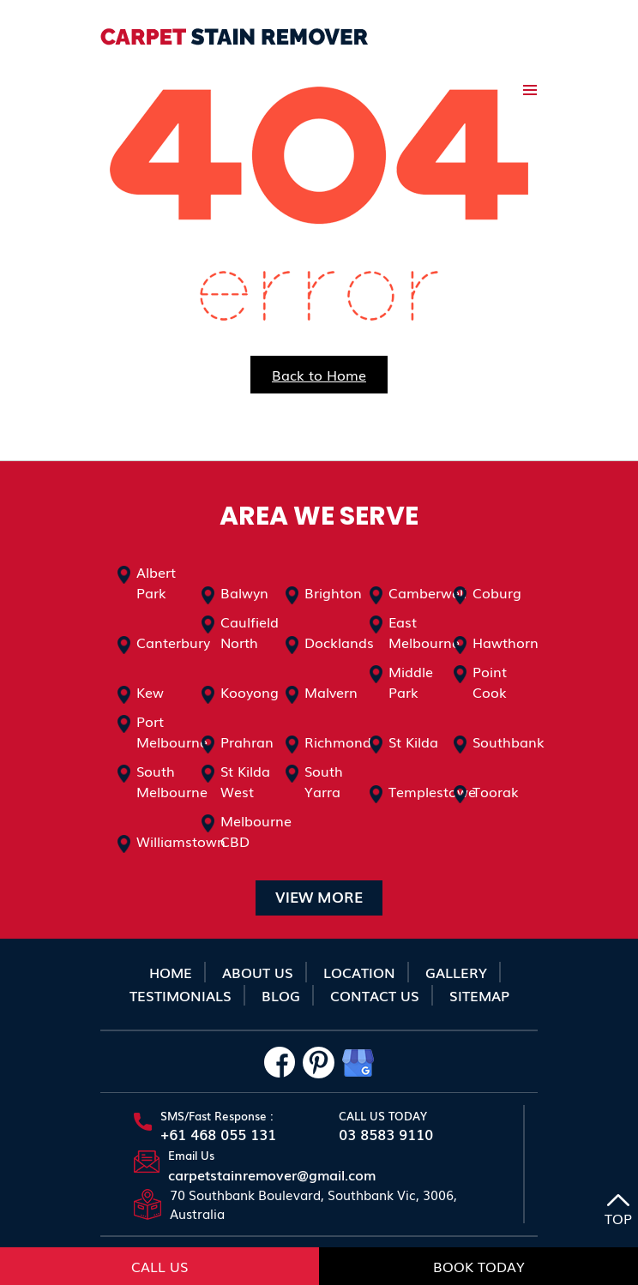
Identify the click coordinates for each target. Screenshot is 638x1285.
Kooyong (249, 692)
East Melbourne (424, 631)
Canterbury (173, 642)
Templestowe (432, 791)
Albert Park (156, 582)
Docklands (339, 642)
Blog (281, 995)
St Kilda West (245, 781)
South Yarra (323, 781)
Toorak (495, 791)
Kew (150, 692)
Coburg (496, 592)
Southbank (508, 741)
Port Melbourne (172, 731)
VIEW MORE (319, 896)
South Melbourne (172, 781)
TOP (618, 1211)
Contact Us (374, 995)
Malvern (331, 692)
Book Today (479, 1266)
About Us (257, 972)
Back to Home (319, 374)
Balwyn (244, 592)
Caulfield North (249, 631)
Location (359, 972)
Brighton (333, 592)
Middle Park (410, 681)
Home (170, 972)
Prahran (247, 741)
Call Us (159, 1266)
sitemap (479, 995)
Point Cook (489, 681)
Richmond (337, 741)
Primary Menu (530, 90)
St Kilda (413, 741)
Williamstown (181, 841)
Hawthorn (505, 642)
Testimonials (180, 995)
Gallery (456, 972)
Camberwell (427, 592)
